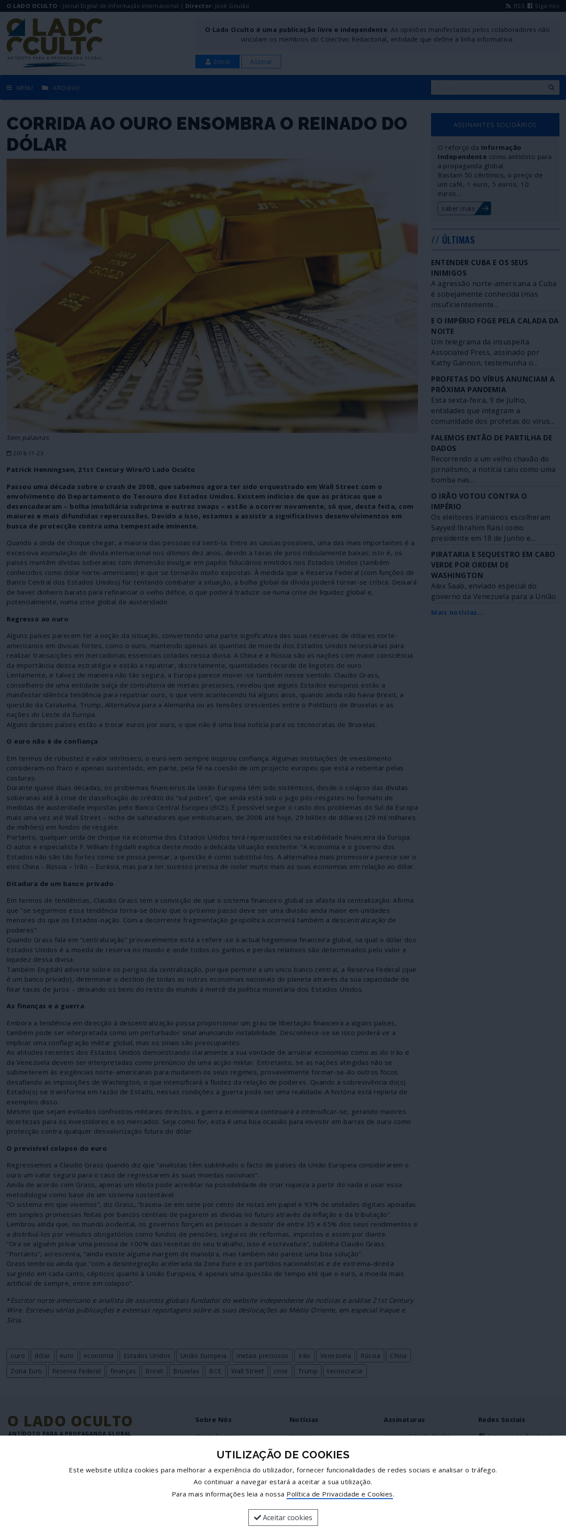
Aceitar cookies (283, 1517)
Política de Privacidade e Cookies (340, 1493)
